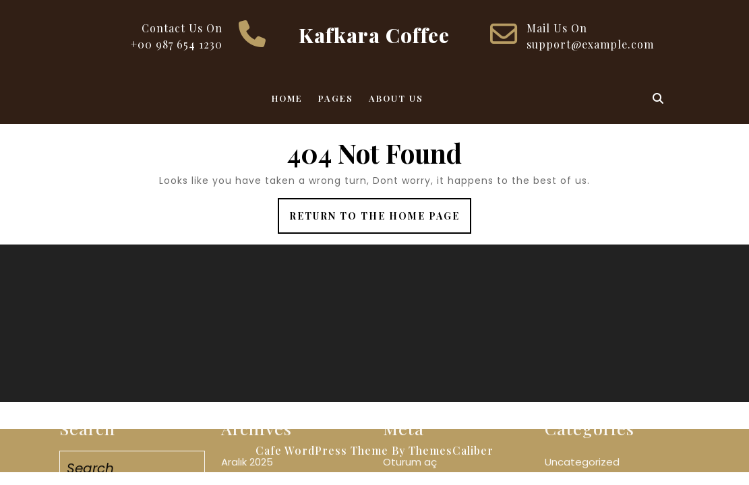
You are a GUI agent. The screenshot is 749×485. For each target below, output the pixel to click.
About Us (396, 98)
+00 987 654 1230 (176, 44)
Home (287, 98)
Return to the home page (380, 220)
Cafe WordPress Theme (322, 450)
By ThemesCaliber (442, 450)
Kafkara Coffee (374, 35)
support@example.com (590, 44)
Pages (335, 98)
